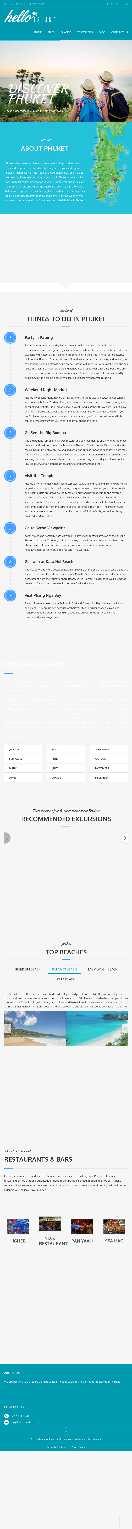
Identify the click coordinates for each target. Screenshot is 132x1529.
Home (38, 32)
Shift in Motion (94, 1516)
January (15, 749)
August (57, 777)
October (101, 758)
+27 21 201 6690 (19, 1494)
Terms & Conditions (57, 1525)
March (14, 768)
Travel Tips (85, 32)
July (55, 768)
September (102, 749)
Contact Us (119, 32)
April (12, 777)
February (15, 758)
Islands (65, 32)
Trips (51, 32)
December (101, 777)
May (55, 749)
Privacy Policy (78, 1525)
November (102, 768)
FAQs (102, 32)
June (55, 758)
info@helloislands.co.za (24, 1500)
